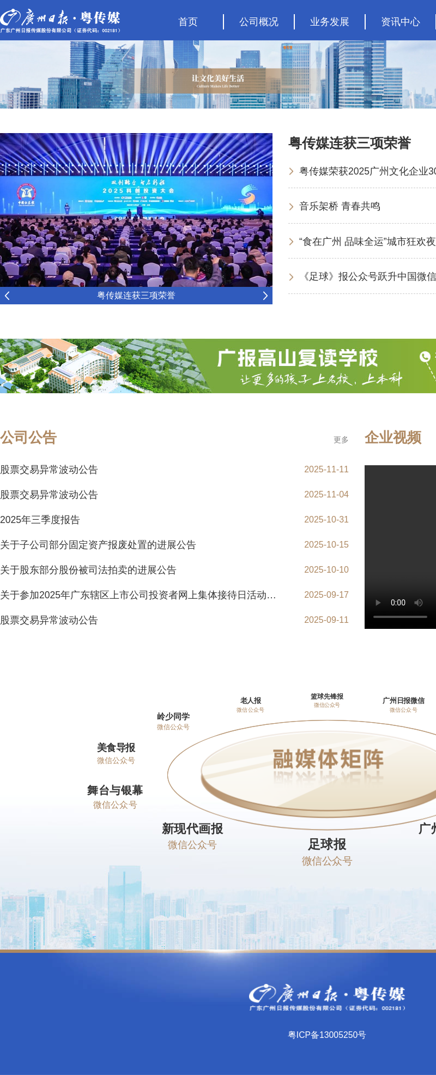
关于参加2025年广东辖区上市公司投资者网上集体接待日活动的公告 (148, 595)
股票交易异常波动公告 (49, 469)
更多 (341, 439)
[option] (136, 218)
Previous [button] (6, 295)
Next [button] (265, 295)
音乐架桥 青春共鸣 (339, 205)
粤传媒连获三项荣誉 (136, 295)
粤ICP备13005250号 (327, 1036)
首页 (188, 21)
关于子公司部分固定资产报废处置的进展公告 (98, 544)
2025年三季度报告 (40, 519)
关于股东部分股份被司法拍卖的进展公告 (88, 569)
